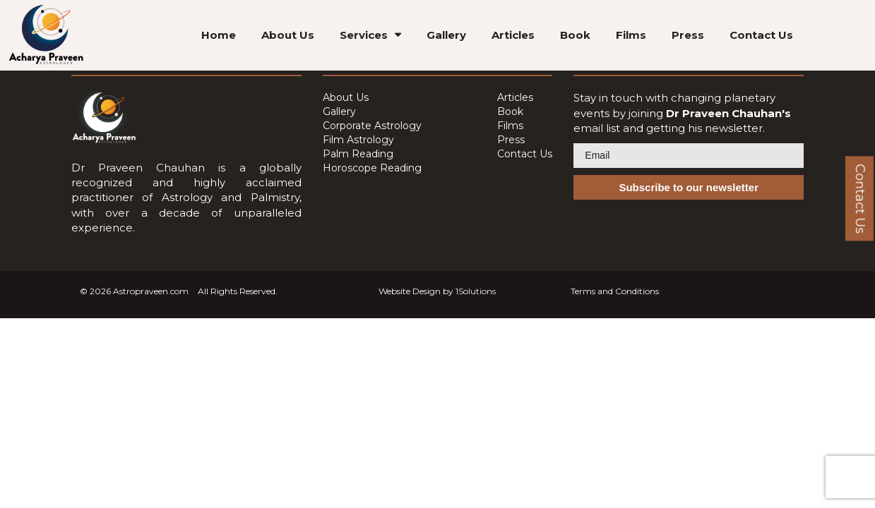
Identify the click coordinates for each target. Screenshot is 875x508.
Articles (513, 35)
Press (688, 35)
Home (218, 35)
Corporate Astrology (372, 125)
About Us (287, 35)
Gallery (446, 35)
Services (364, 35)
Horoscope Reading (372, 168)
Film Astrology (358, 139)
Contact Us (761, 35)
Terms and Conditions (615, 291)
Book (575, 35)
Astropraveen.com (151, 291)
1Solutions (476, 291)
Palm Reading (358, 153)
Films (631, 35)
